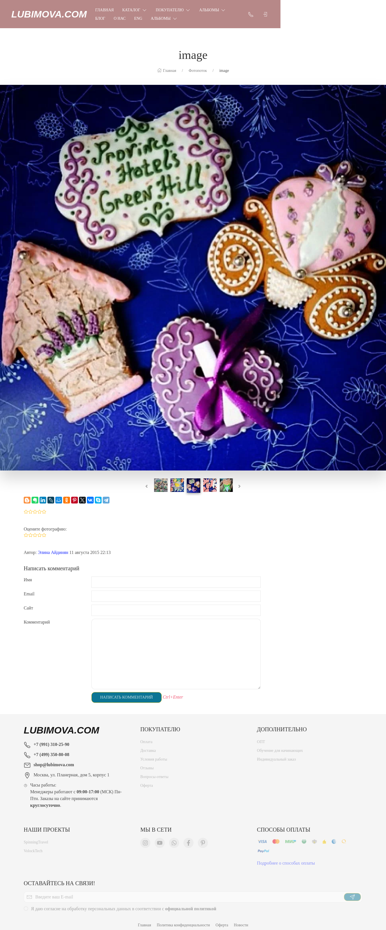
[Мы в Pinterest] (203, 839)
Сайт (28, 602)
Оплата (146, 737)
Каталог (147, 11)
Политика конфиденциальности (183, 919)
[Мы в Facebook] (188, 839)
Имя (28, 574)
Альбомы (225, 11)
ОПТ (261, 737)
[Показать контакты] (344, 11)
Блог (252, 11)
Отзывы (146, 764)
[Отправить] (352, 893)
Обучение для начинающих (280, 746)
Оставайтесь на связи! (59, 877)
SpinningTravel (36, 838)
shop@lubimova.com (54, 759)
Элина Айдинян (53, 546)
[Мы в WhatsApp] (174, 839)
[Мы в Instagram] (145, 839)
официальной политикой (190, 904)
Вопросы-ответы (154, 772)
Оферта (146, 781)
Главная (117, 11)
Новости (241, 919)
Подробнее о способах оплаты (286, 858)
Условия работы (153, 755)
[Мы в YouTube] (160, 839)
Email (29, 588)
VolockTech (33, 847)
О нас (271, 11)
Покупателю (185, 11)
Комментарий (37, 616)
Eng (290, 11)
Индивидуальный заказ (276, 755)
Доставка (148, 746)
